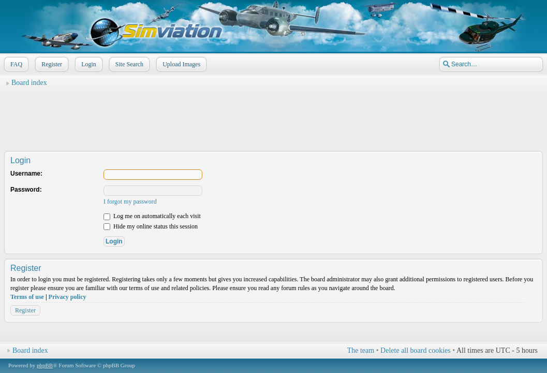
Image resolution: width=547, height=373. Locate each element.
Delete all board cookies (415, 350)
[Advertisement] (273, 114)
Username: (26, 173)
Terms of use (27, 296)
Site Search (128, 64)
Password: (26, 189)
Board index (29, 83)
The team (360, 350)
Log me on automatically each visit (152, 216)
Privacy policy (67, 296)
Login (87, 64)
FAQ (15, 64)
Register (50, 64)
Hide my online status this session (151, 226)
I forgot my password (130, 201)
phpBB (45, 365)
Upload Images (180, 64)
